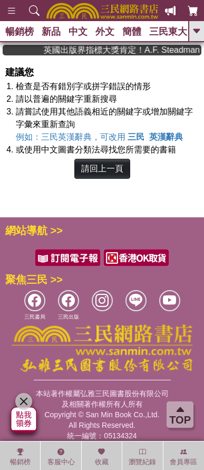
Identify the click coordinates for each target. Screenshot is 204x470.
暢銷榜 (19, 31)
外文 (104, 31)
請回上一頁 (102, 168)
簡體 (131, 31)
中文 (78, 31)
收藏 (102, 457)
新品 (51, 31)
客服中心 (61, 457)
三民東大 (168, 31)
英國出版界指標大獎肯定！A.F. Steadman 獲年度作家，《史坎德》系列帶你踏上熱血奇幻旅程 (128, 49)
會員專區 (183, 457)
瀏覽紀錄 (142, 457)
